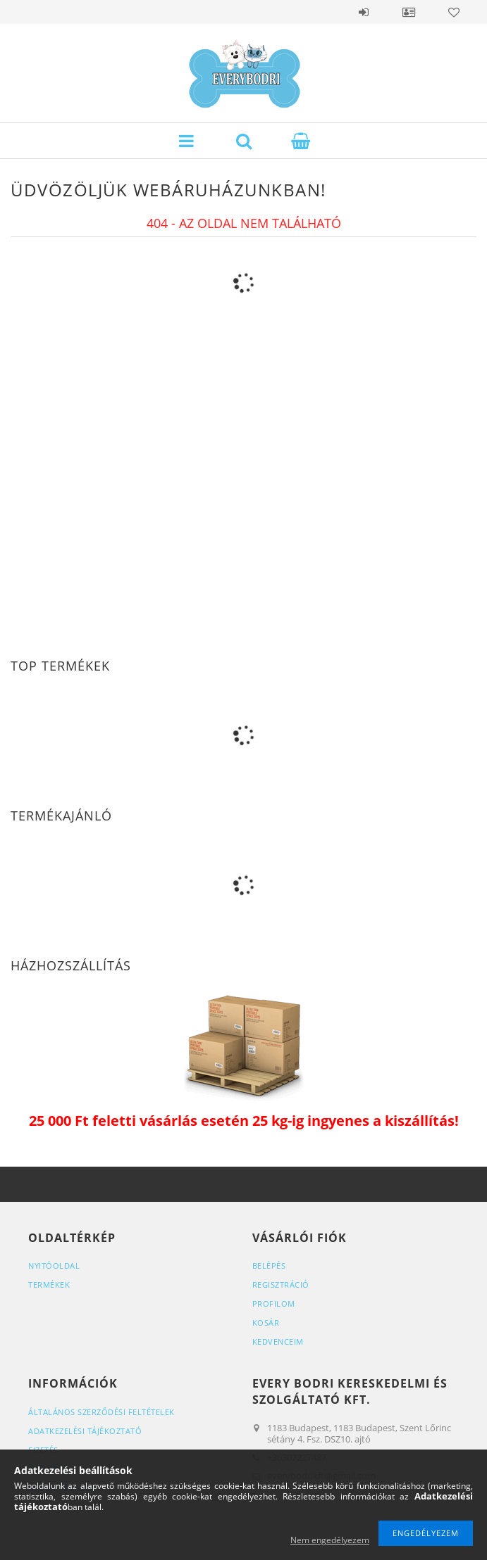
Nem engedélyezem (329, 1540)
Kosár (266, 1322)
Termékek (49, 1284)
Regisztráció (280, 1284)
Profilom (273, 1303)
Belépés (364, 12)
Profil (409, 12)
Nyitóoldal (54, 1265)
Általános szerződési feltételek (101, 1412)
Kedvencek (454, 12)
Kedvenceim (278, 1341)
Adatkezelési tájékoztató (85, 1431)
